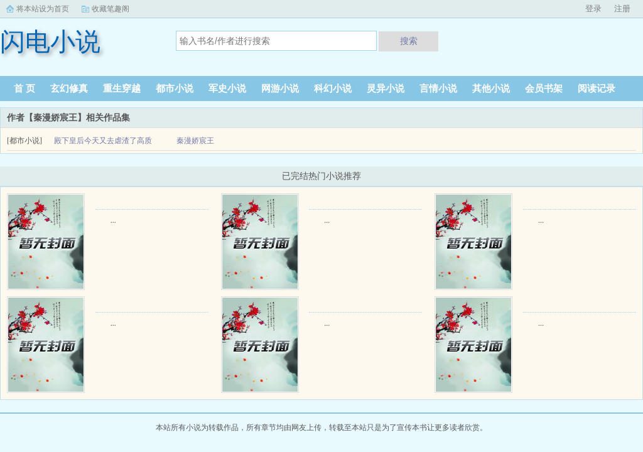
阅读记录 (596, 88)
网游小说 (280, 88)
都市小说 (174, 88)
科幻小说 (333, 88)
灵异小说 (385, 88)
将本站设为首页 (42, 8)
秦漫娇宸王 (195, 140)
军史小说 (227, 88)
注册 (622, 8)
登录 (593, 8)
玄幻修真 (69, 88)
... (113, 220)
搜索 (409, 41)
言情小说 (438, 88)
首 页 (24, 88)
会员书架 (544, 88)
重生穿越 (122, 88)
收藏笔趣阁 (110, 8)
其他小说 (491, 88)
